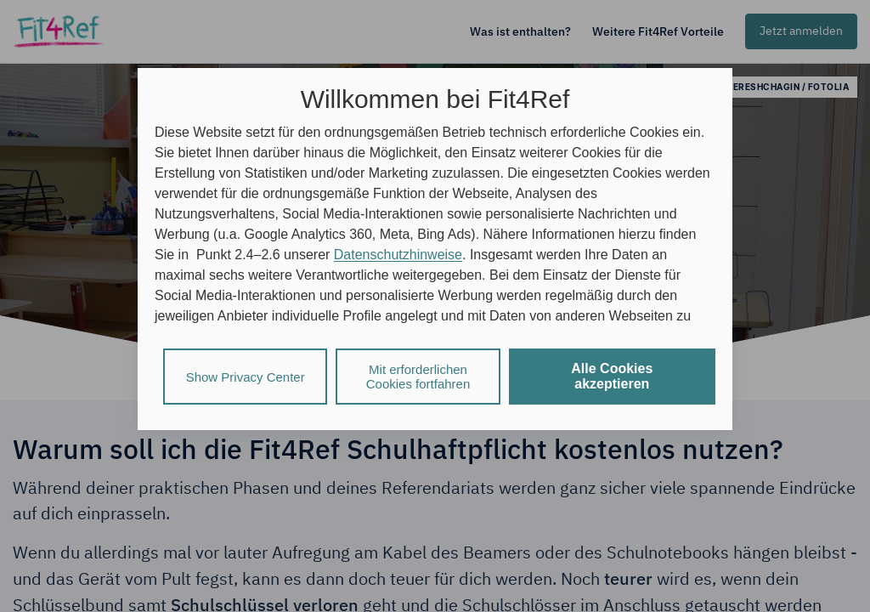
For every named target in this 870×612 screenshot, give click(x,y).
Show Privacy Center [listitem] (245, 377)
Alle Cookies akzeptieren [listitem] (611, 376)
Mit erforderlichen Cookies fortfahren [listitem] (418, 376)
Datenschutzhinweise (398, 254)
